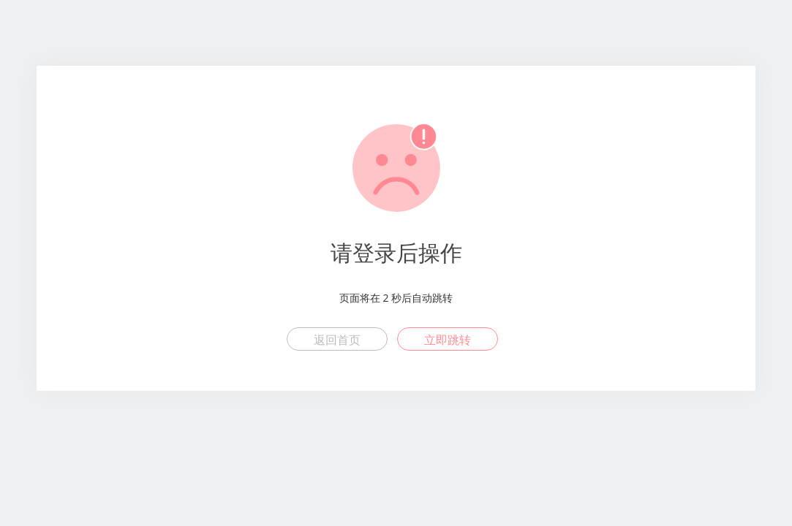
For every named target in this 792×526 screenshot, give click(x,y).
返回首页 (337, 340)
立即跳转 (447, 340)
